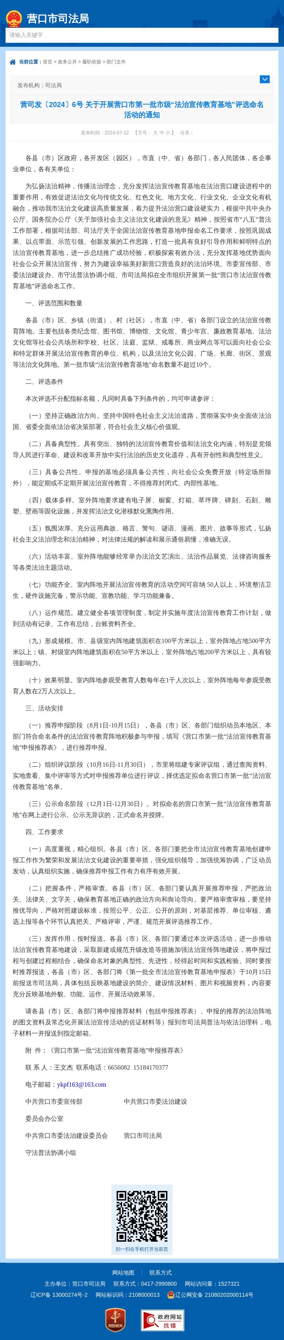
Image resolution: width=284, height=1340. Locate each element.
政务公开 (67, 62)
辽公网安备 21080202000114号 (214, 1295)
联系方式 (161, 1272)
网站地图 (123, 1272)
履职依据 (91, 62)
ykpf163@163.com (81, 1084)
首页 (47, 62)
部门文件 (116, 62)
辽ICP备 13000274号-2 (59, 1295)
